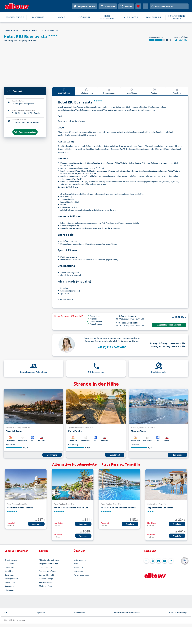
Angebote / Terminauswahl (169, 325)
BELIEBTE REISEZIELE (15, 17)
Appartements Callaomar (160, 507)
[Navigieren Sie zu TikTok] (170, 561)
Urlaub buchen (11, 560)
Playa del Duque (14, 431)
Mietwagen (9, 590)
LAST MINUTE (38, 17)
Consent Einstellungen (179, 612)
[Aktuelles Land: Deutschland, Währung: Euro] (145, 6)
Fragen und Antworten (48, 563)
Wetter (154, 91)
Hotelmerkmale (86, 91)
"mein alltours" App (47, 571)
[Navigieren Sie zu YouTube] (164, 561)
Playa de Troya (138, 431)
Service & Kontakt (46, 575)
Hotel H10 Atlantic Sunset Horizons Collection (124, 507)
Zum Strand (52, 455)
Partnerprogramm (81, 575)
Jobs (76, 563)
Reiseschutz (10, 582)
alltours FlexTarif (46, 567)
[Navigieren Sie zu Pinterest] (158, 561)
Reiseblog (9, 571)
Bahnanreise (10, 586)
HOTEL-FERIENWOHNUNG (107, 17)
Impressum (40, 612)
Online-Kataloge (46, 578)
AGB (5, 612)
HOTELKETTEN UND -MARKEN (177, 17)
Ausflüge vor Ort (11, 578)
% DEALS (61, 17)
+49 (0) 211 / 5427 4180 (112, 347)
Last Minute (10, 567)
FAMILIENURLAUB (153, 17)
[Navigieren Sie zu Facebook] (146, 561)
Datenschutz (79, 612)
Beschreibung (64, 91)
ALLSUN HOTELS (131, 17)
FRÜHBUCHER (84, 17)
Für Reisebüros (45, 586)
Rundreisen (9, 575)
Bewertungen (109, 91)
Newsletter (78, 567)
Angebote (177, 91)
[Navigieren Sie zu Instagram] (152, 561)
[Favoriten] (138, 6)
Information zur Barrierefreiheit (127, 612)
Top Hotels (9, 563)
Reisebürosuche (46, 582)
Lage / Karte (132, 91)
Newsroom (78, 571)
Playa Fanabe (75, 431)
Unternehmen (80, 560)
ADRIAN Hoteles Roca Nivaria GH (71, 507)
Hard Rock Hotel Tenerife (20, 507)
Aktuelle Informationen (49, 560)
